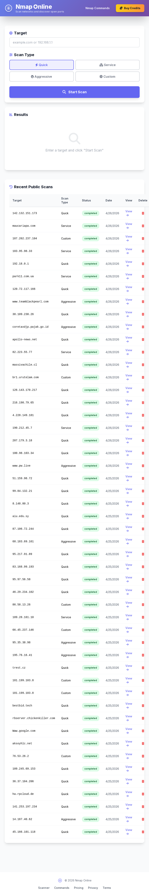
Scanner (43, 887)
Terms (107, 887)
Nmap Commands (98, 8)
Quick (41, 65)
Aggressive (41, 76)
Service (107, 65)
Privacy (93, 887)
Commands (61, 887)
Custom (107, 76)
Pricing (78, 887)
